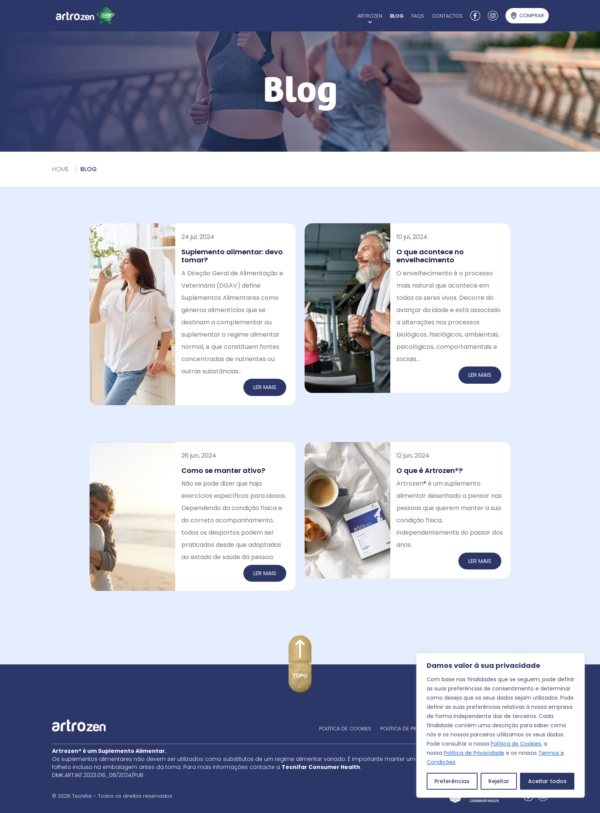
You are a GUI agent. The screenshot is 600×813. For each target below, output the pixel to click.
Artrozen (369, 16)
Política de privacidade (411, 728)
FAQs (417, 16)
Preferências (452, 781)
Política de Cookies (516, 744)
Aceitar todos (547, 781)
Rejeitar (498, 781)
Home (60, 169)
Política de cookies (345, 728)
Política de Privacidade (474, 753)
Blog (397, 16)
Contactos (447, 16)
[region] (500, 725)
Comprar (531, 15)
